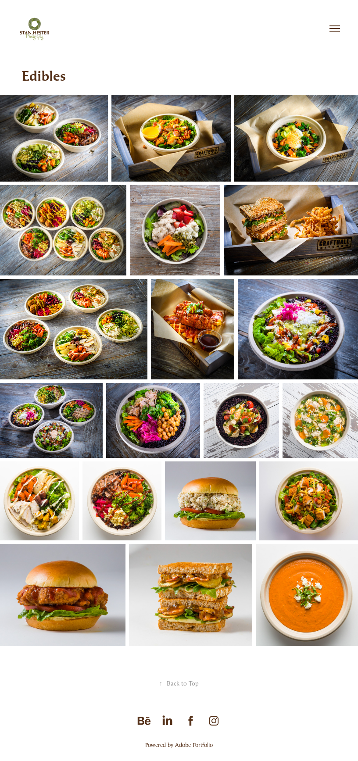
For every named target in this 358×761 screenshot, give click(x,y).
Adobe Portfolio (194, 744)
